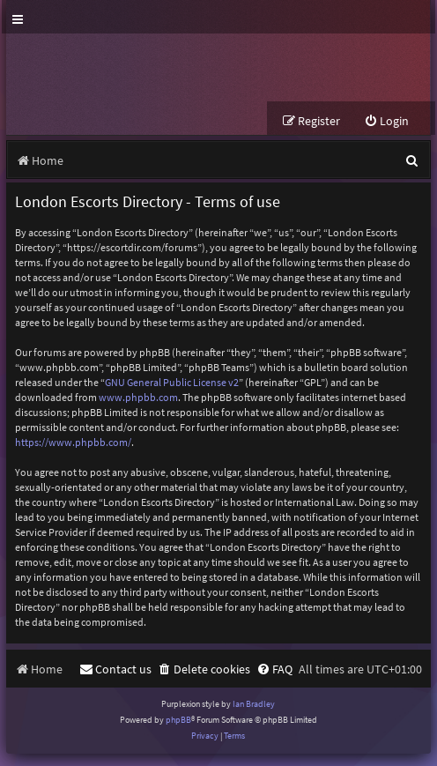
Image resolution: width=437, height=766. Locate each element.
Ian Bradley (254, 704)
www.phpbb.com (138, 397)
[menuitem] (386, 121)
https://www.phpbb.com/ (73, 442)
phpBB (178, 719)
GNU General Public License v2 (172, 382)
